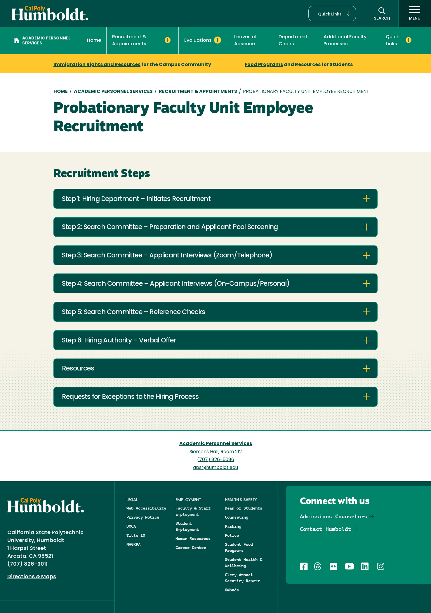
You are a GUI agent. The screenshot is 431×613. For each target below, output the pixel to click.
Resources (78, 369)
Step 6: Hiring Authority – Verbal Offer (119, 340)
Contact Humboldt (325, 529)
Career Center (190, 547)
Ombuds (232, 590)
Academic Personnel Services (42, 41)
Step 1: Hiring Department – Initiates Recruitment (136, 199)
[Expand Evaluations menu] (217, 40)
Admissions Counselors (333, 516)
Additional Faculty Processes (345, 40)
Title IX (135, 535)
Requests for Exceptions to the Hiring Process (130, 397)
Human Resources (193, 538)
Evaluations (198, 40)
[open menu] (414, 13)
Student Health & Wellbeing (243, 562)
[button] (332, 13)
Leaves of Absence (245, 40)
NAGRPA (133, 544)
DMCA (131, 526)
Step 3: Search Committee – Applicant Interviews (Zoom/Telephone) (167, 255)
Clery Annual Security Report (242, 577)
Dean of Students (243, 508)
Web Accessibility (146, 508)
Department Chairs (293, 40)
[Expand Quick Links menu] (408, 40)
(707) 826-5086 (215, 460)
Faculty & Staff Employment (193, 511)
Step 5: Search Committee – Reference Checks (133, 312)
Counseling (236, 517)
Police (232, 535)
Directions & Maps (31, 577)
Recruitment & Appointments (129, 40)
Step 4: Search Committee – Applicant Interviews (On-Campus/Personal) (176, 284)
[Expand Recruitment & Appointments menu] (168, 40)
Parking (233, 526)
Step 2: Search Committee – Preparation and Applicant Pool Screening (170, 227)
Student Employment (187, 526)
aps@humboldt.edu (215, 467)
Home (94, 40)
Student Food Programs (239, 547)
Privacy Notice (142, 517)
